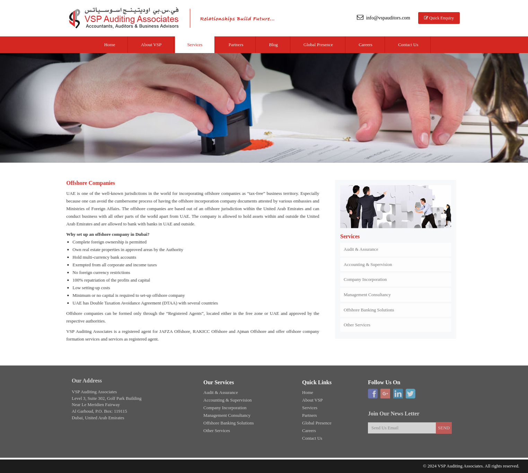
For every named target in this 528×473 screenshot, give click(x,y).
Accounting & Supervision (368, 263)
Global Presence (318, 44)
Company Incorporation (365, 278)
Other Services (357, 323)
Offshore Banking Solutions (369, 308)
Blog (273, 44)
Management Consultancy (367, 293)
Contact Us (408, 44)
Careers (365, 44)
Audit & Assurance (361, 247)
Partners (236, 44)
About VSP (151, 44)
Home (109, 44)
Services (194, 44)
